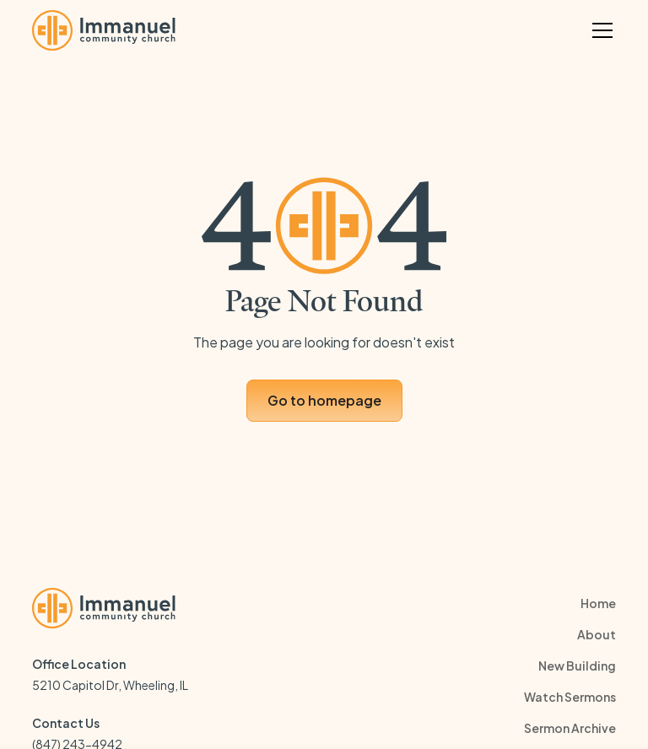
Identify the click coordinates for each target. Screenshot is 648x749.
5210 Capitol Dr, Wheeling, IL (110, 684)
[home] (104, 30)
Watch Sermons (570, 696)
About (596, 634)
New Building (577, 665)
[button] (599, 30)
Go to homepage (324, 400)
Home (598, 603)
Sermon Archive (570, 728)
